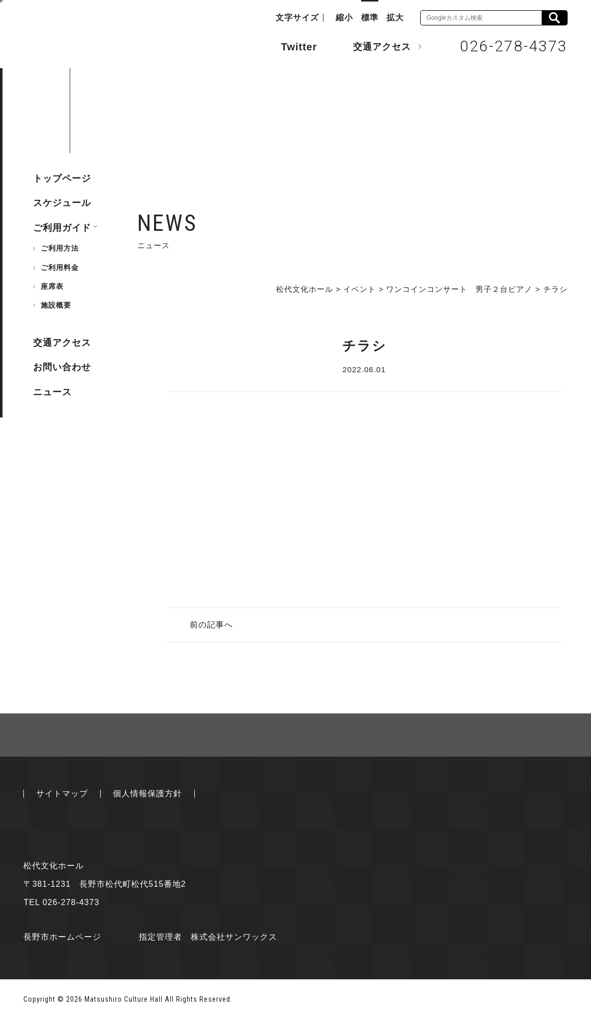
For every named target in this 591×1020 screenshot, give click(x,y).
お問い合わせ (62, 367)
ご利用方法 (60, 248)
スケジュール (62, 203)
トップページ (62, 178)
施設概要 (56, 305)
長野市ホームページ (62, 937)
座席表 (52, 286)
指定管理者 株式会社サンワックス (208, 937)
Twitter (288, 45)
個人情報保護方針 (147, 793)
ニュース (52, 392)
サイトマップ (62, 793)
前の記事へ (211, 624)
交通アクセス (374, 46)
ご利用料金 (60, 267)
